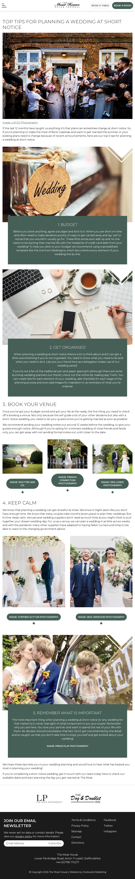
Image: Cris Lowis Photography (112, 484)
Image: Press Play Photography (67, 745)
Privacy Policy (80, 824)
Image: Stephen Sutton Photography (33, 616)
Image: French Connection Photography (67, 480)
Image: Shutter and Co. (22, 484)
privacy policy (23, 835)
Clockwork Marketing (94, 871)
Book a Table (100, 5)
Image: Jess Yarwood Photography (101, 616)
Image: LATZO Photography (20, 122)
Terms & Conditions (83, 819)
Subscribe (54, 842)
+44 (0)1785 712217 (67, 861)
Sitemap (76, 830)
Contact (76, 836)
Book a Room (122, 5)
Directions (77, 841)
